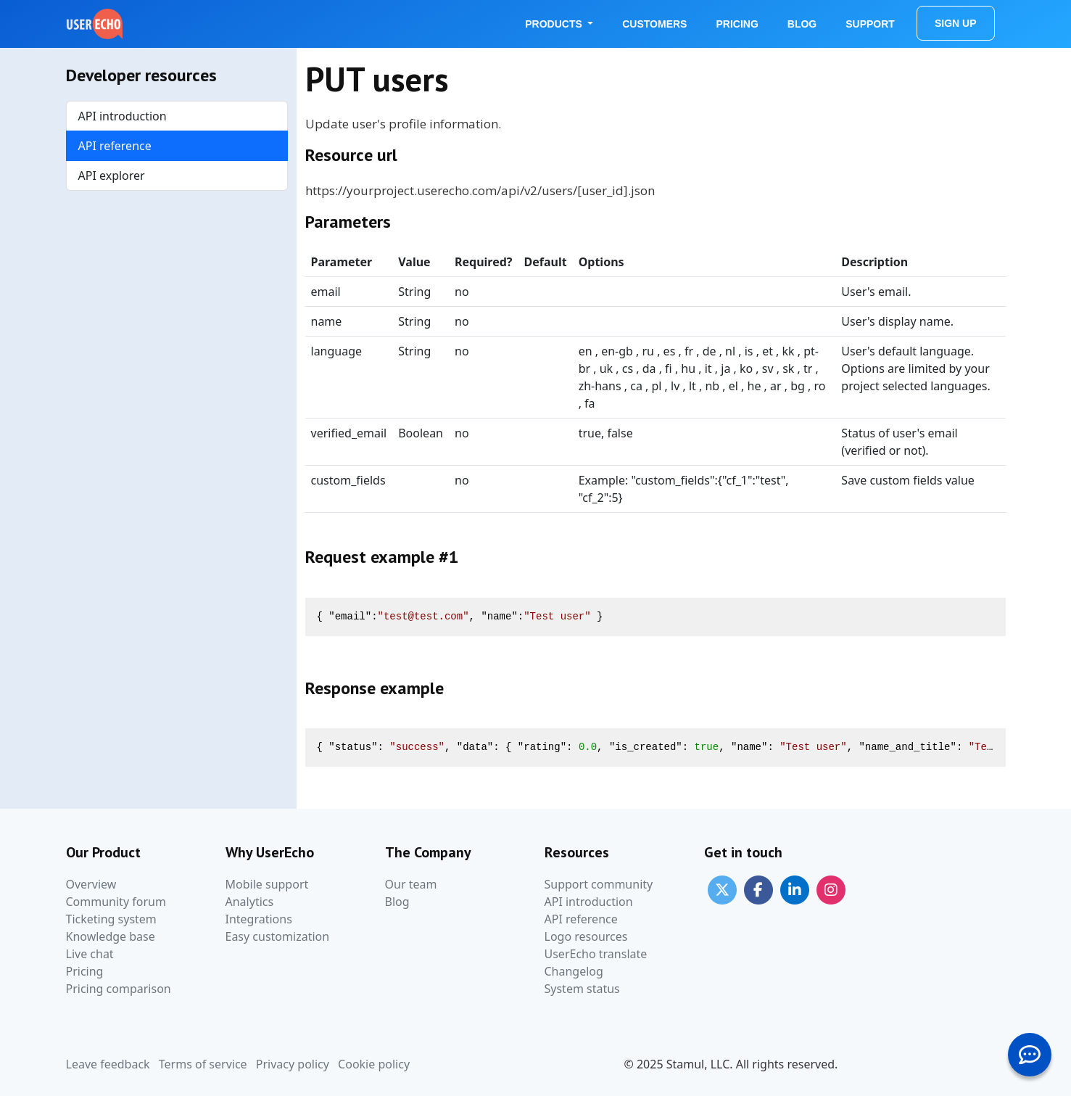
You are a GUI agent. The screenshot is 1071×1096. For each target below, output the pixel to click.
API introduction (122, 116)
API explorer (111, 176)
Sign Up (956, 23)
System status (582, 989)
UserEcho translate (596, 954)
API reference (115, 146)
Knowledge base (110, 936)
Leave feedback (108, 1064)
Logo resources (586, 936)
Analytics (250, 902)
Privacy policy (292, 1064)
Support (870, 24)
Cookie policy (374, 1064)
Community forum (116, 902)
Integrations (259, 919)
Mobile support (267, 884)
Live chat (90, 954)
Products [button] (554, 24)
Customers (654, 24)
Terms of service (203, 1064)
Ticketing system (111, 919)
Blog (801, 24)
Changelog (574, 971)
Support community (599, 884)
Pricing (737, 24)
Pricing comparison (118, 989)
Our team (411, 884)
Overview (91, 884)
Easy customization (278, 936)
